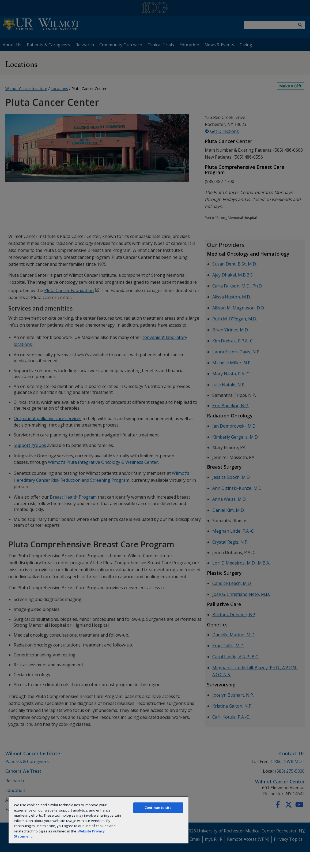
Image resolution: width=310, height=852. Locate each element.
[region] (98, 819)
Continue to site (158, 807)
